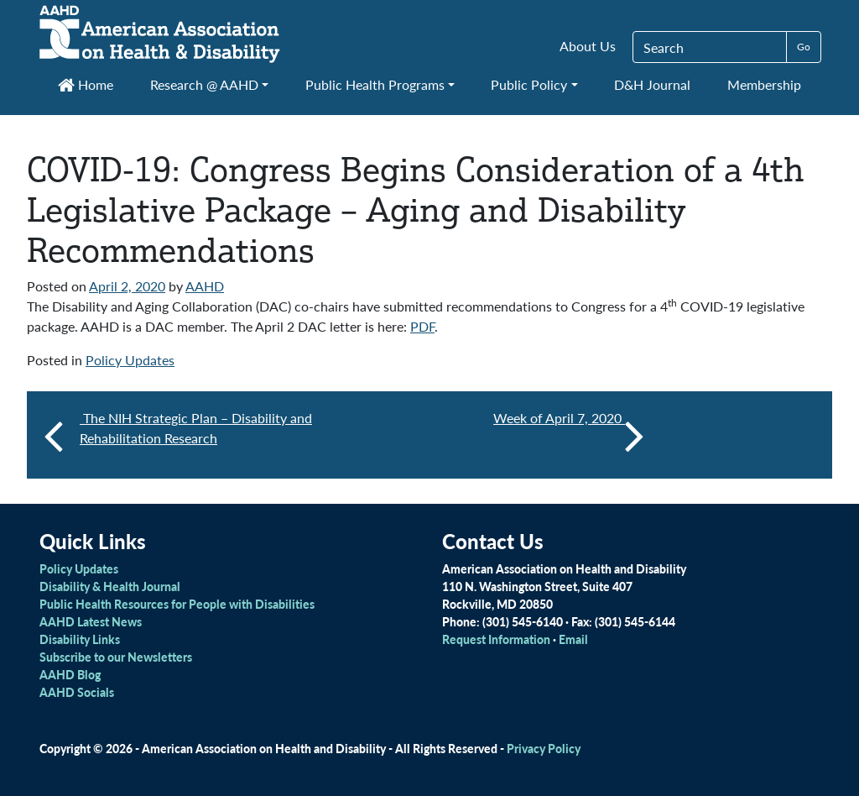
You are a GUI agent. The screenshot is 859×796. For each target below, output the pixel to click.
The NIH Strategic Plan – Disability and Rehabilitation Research (196, 428)
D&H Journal (652, 84)
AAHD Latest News (90, 621)
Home (85, 84)
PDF (422, 326)
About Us (588, 45)
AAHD (204, 286)
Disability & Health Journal (109, 586)
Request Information (496, 639)
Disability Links (79, 639)
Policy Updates (130, 359)
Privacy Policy (543, 748)
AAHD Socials (76, 691)
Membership (764, 84)
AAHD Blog (70, 674)
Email (573, 639)
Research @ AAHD (204, 84)
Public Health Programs (375, 84)
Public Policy (529, 84)
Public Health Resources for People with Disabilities (177, 603)
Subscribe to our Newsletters (115, 656)
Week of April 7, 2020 (568, 435)
